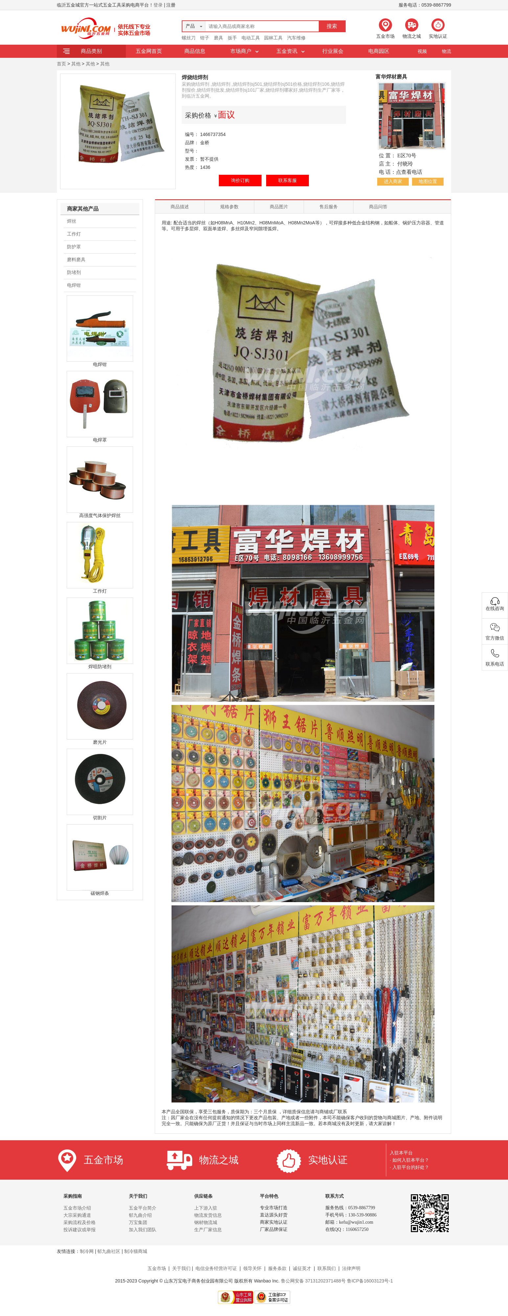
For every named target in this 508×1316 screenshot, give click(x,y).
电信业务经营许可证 (216, 1268)
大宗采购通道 (77, 1215)
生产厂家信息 (208, 1229)
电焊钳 (74, 285)
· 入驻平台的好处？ (409, 1167)
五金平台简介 (142, 1208)
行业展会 (332, 51)
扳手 (232, 37)
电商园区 (378, 51)
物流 (446, 51)
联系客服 (287, 180)
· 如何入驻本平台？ (409, 1160)
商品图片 (279, 206)
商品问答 (378, 206)
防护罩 (74, 246)
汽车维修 (296, 37)
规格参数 (229, 206)
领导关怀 (252, 1268)
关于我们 (181, 1268)
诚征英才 (302, 1268)
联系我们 (326, 1268)
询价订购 (240, 180)
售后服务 (328, 206)
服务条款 (277, 1268)
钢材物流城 (205, 1222)
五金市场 (157, 1268)
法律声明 (351, 1268)
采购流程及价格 (79, 1222)
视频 (422, 51)
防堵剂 (74, 272)
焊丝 (71, 221)
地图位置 (428, 181)
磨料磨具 (76, 259)
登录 (158, 5)
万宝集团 (138, 1222)
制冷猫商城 (135, 1251)
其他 (76, 63)
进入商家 (393, 181)
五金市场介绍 (77, 1208)
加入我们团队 (142, 1229)
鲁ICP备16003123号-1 (370, 1280)
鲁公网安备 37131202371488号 (313, 1280)
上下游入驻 (205, 1208)
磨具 (218, 37)
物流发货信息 (208, 1215)
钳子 (204, 37)
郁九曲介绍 (140, 1215)
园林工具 (273, 37)
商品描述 (180, 206)
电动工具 (251, 37)
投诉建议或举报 (79, 1229)
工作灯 (74, 234)
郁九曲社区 (108, 1251)
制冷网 (87, 1251)
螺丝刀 (189, 37)
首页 (61, 63)
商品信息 (194, 51)
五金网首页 (149, 51)
